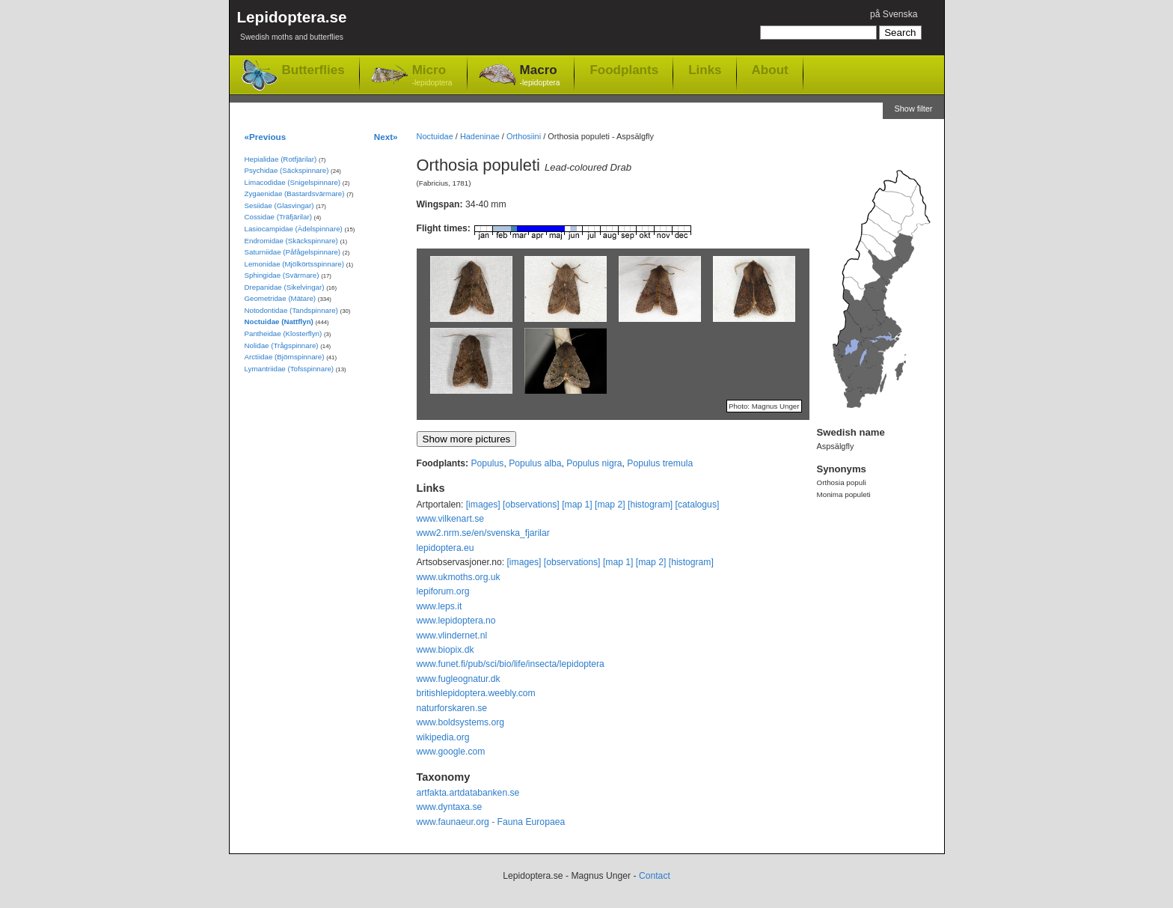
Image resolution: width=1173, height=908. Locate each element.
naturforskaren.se (452, 708)
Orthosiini (523, 136)
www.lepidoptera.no (456, 620)
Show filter (913, 108)
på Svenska (894, 14)
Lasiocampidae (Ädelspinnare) (294, 229)
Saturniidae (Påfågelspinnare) (293, 252)
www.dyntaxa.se (450, 807)
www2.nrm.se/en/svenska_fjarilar (483, 533)
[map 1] (577, 504)
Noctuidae (435, 136)
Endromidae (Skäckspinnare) (291, 241)
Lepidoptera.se (292, 28)
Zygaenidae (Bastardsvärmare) (295, 193)
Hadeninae (480, 136)
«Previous (266, 136)
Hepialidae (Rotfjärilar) (281, 159)
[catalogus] (698, 504)
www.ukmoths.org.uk (458, 577)
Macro (540, 76)
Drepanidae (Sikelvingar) (285, 287)
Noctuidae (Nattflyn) (279, 321)
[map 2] (610, 504)
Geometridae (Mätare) (280, 298)
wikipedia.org (443, 737)
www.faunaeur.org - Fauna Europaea (491, 822)
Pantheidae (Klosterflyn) (283, 333)
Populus (487, 463)
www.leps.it (439, 606)
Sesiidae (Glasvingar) (279, 205)
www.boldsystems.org (461, 722)
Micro (432, 76)
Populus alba (535, 463)
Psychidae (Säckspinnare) (287, 170)
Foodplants (623, 69)
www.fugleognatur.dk (458, 679)
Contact (654, 876)
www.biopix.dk (445, 650)
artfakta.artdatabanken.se (468, 792)
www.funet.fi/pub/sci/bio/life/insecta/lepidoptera (510, 664)
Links (704, 69)
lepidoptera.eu (445, 548)
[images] (483, 504)
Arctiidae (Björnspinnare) (285, 357)
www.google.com (451, 751)
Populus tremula (660, 463)
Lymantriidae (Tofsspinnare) (289, 369)
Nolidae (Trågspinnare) (282, 345)
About (770, 69)
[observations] (531, 504)
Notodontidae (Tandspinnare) (291, 310)
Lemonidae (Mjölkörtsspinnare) (294, 264)
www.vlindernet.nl (452, 635)
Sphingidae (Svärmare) (282, 275)
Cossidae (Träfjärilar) (278, 217)
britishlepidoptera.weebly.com (476, 693)
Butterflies (313, 70)
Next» (386, 136)
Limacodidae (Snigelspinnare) (293, 182)
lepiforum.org (443, 591)
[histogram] (650, 504)
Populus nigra (594, 463)
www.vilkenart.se (451, 519)
